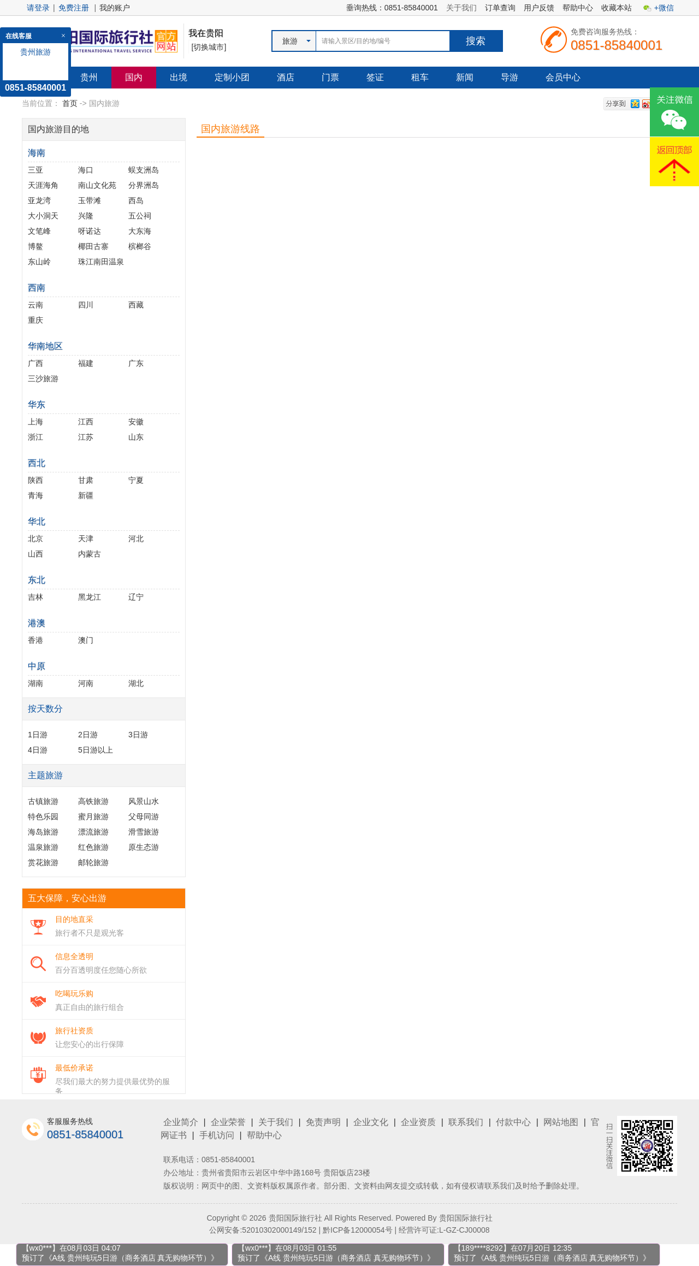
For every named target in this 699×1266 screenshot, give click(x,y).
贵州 (89, 77)
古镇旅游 (43, 801)
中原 (36, 666)
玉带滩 (89, 200)
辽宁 (136, 597)
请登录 (38, 7)
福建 (85, 363)
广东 (136, 363)
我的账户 (114, 7)
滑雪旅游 (143, 831)
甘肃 (85, 480)
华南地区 (45, 346)
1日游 (38, 734)
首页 (70, 103)
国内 (134, 77)
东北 (36, 579)
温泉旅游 (43, 847)
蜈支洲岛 (143, 169)
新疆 (85, 495)
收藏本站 (616, 7)
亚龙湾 (39, 200)
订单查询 (500, 7)
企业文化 (370, 1122)
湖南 (35, 683)
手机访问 (216, 1135)
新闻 (464, 77)
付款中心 (513, 1122)
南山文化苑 (97, 185)
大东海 (139, 231)
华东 (36, 404)
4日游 (38, 750)
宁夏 (136, 480)
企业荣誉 (228, 1122)
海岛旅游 (43, 831)
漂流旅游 (93, 831)
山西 (35, 553)
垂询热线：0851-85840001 (392, 7)
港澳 (36, 623)
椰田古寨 (93, 246)
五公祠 (139, 215)
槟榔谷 (139, 246)
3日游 (138, 734)
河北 (136, 538)
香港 (35, 640)
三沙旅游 (43, 378)
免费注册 (73, 7)
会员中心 (563, 77)
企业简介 (180, 1122)
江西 (85, 421)
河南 (85, 683)
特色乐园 (43, 816)
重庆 (35, 320)
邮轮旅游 (93, 862)
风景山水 (143, 801)
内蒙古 (89, 553)
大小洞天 (43, 215)
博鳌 (35, 246)
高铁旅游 (93, 801)
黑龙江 (89, 597)
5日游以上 (95, 750)
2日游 (88, 734)
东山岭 (39, 261)
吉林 (35, 597)
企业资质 (418, 1122)
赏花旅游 (43, 862)
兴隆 (85, 215)
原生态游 (143, 847)
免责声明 (323, 1122)
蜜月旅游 (93, 816)
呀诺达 (89, 231)
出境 (178, 77)
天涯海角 (43, 185)
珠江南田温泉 (101, 261)
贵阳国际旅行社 (466, 1218)
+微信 (664, 7)
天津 (85, 538)
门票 (330, 77)
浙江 (35, 437)
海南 (36, 152)
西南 (36, 287)
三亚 (35, 169)
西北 (36, 463)
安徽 (136, 421)
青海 (35, 495)
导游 (509, 77)
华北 (36, 521)
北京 (35, 538)
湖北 (136, 683)
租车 (420, 77)
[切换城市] (209, 47)
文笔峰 (39, 231)
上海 (35, 421)
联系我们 (465, 1122)
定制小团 (232, 77)
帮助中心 (577, 7)
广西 (35, 363)
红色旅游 (93, 847)
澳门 (85, 640)
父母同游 (143, 816)
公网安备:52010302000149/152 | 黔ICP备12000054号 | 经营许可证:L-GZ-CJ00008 (349, 1230)
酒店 (285, 77)
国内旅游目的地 (58, 129)
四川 (85, 304)
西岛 (136, 200)
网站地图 (560, 1122)
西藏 (136, 304)
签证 (375, 77)
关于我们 (461, 7)
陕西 (35, 480)
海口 (85, 169)
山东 (136, 437)
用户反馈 (539, 7)
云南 (35, 304)
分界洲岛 (143, 185)
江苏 (85, 437)
